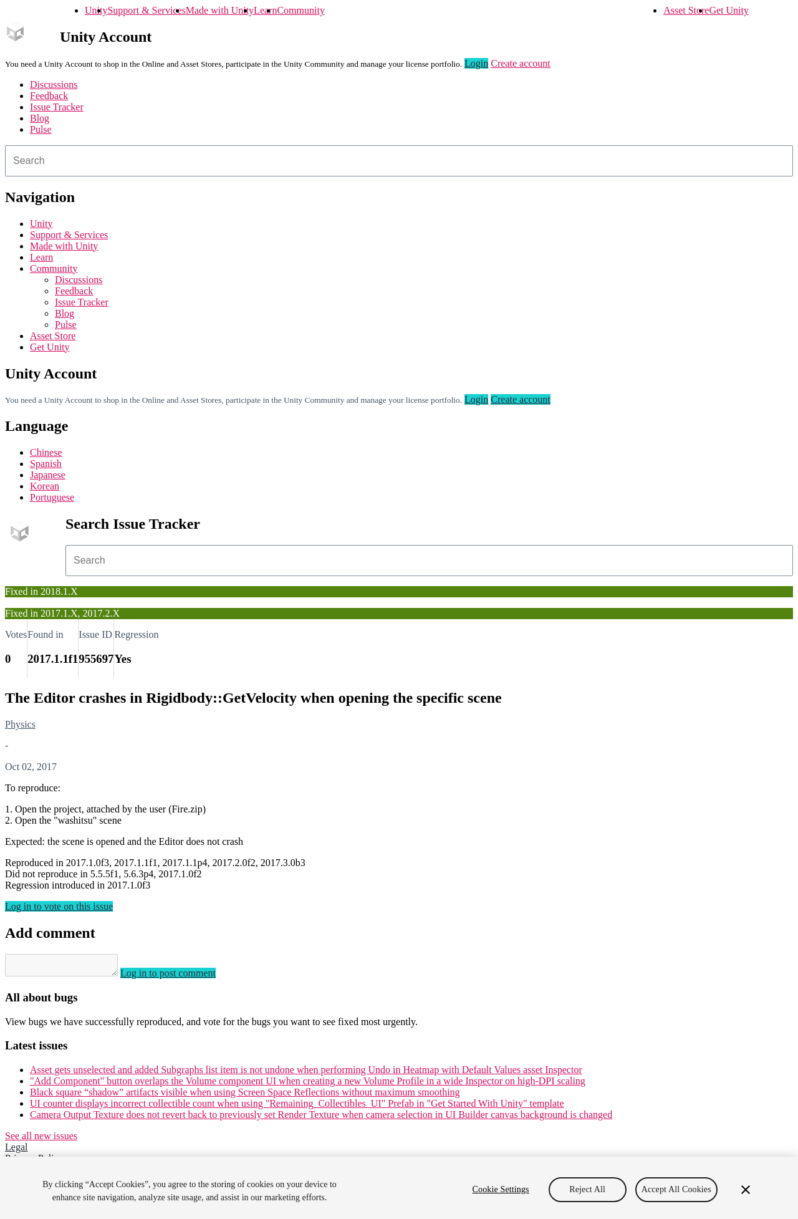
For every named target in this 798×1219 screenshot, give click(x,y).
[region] (399, 1188)
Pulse (41, 129)
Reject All (587, 1189)
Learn (265, 10)
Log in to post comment (180, 976)
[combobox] (399, 161)
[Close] (745, 1189)
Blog (39, 118)
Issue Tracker (57, 107)
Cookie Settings (501, 1189)
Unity (96, 10)
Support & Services (146, 10)
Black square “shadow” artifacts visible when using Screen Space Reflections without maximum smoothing (245, 1096)
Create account (520, 63)
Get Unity (729, 10)
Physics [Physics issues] (20, 724)
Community (300, 10)
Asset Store (686, 10)
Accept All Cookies (676, 1189)
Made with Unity (220, 10)
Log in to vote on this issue (59, 906)
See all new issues (41, 1139)
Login (476, 63)
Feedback (49, 95)
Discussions (53, 84)
